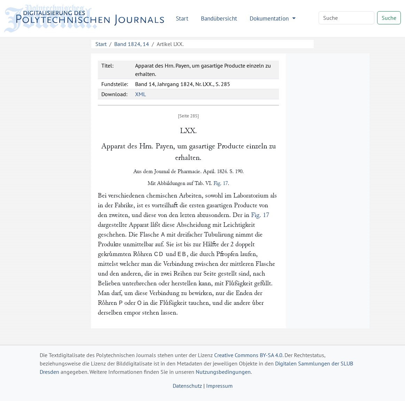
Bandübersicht (219, 18)
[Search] (346, 17)
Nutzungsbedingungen (223, 371)
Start (182, 18)
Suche (389, 17)
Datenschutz (187, 385)
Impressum (219, 385)
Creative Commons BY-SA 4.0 (248, 355)
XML (140, 94)
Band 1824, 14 (131, 43)
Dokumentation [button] (270, 18)
